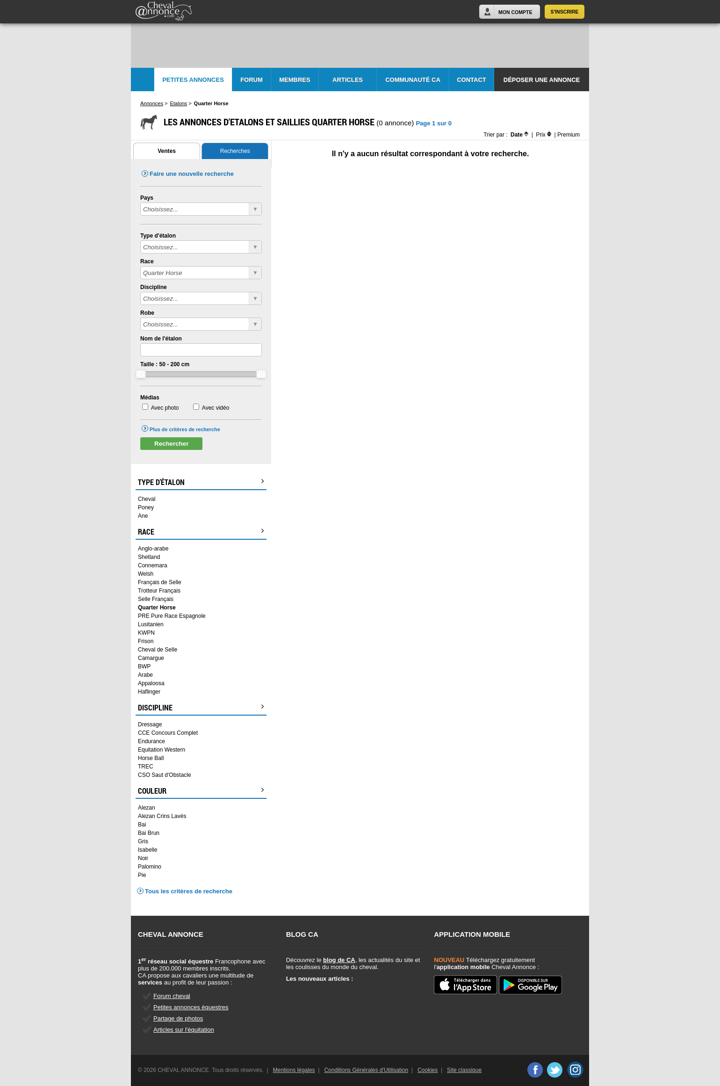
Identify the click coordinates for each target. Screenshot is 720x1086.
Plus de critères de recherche (185, 429)
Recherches (235, 151)
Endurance (151, 741)
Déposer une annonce (542, 79)
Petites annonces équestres (190, 1007)
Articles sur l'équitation (183, 1029)
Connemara (152, 565)
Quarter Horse (157, 607)
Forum (251, 79)
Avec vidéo (215, 408)
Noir (143, 858)
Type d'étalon (158, 235)
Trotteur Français (159, 590)
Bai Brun (148, 833)
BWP (144, 666)
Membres (294, 79)
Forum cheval (171, 995)
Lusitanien (151, 624)
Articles (347, 79)
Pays (146, 198)
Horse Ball (151, 758)
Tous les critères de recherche (188, 891)
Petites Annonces (193, 79)
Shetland (149, 557)
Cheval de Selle (157, 649)
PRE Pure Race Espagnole (172, 616)
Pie (142, 875)
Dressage (150, 724)
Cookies (428, 1070)
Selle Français (155, 599)
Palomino (149, 866)
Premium (568, 134)
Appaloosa (151, 683)
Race (147, 261)
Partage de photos (178, 1018)
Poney (146, 507)
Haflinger (149, 691)
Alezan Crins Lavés (162, 816)
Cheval (146, 499)
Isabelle (147, 850)
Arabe (145, 675)
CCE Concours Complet (168, 733)
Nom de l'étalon (161, 338)
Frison (145, 641)
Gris (143, 841)
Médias (149, 397)
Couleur (201, 791)
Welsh (145, 574)
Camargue (151, 658)
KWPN (146, 633)
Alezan (146, 807)
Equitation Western (161, 749)
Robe (147, 313)
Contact (471, 79)
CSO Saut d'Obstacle (164, 775)
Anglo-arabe (153, 548)
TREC (145, 766)
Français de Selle (159, 582)
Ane (143, 516)
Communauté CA (412, 79)
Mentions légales (294, 1070)
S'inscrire (565, 11)
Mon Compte (515, 12)
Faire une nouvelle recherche (192, 173)
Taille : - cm (164, 364)
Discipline (153, 287)
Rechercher (171, 443)
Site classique (464, 1070)
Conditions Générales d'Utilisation (366, 1070)
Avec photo (165, 408)
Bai (142, 824)
